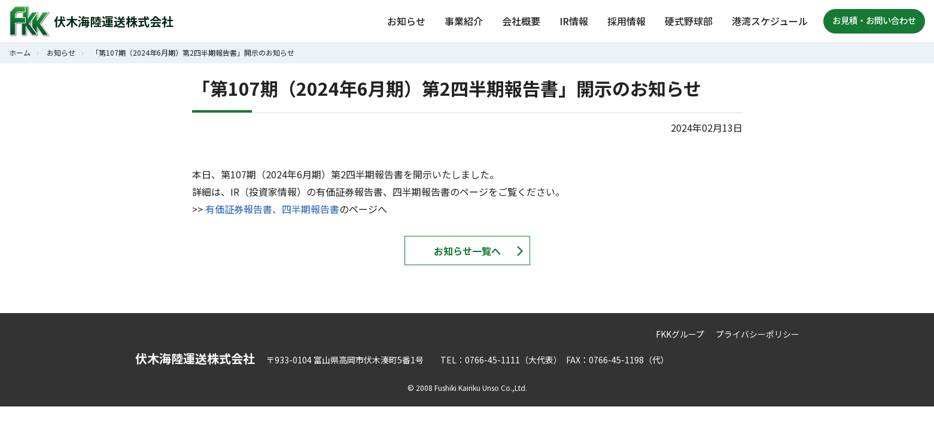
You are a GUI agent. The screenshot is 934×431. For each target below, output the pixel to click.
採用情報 (626, 21)
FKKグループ (680, 334)
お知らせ (406, 21)
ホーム (20, 52)
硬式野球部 (689, 21)
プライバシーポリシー (757, 334)
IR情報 (573, 21)
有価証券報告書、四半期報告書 (272, 209)
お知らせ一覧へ (467, 251)
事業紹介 (464, 21)
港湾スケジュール (770, 21)
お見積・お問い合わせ (874, 20)
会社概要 (521, 21)
